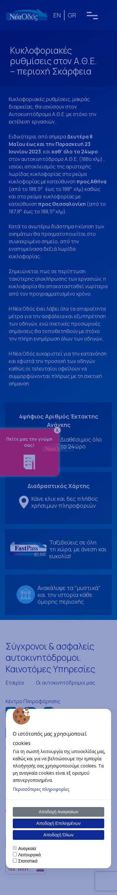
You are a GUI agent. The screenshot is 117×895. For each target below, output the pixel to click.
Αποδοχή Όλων (58, 834)
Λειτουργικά (29, 854)
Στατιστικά (27, 861)
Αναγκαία (27, 848)
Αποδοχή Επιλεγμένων (58, 823)
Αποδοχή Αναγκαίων (58, 811)
